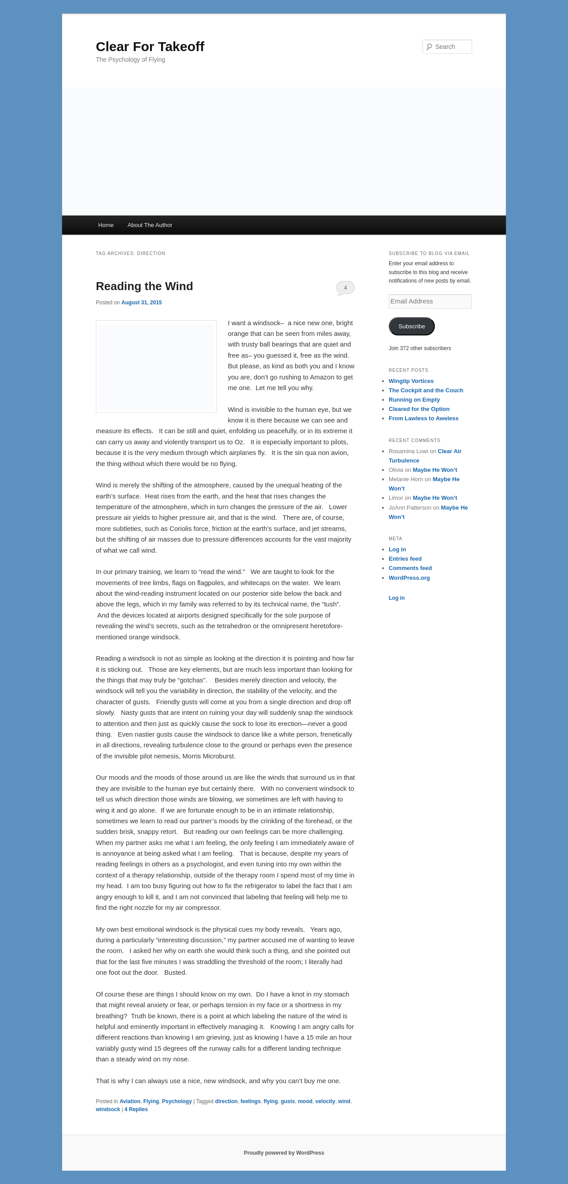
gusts (288, 1101)
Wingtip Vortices (411, 381)
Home (106, 225)
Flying (151, 1101)
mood (305, 1101)
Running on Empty (414, 399)
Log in (397, 549)
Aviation (129, 1101)
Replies (136, 1109)
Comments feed (410, 568)
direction (226, 1101)
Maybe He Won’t (435, 469)
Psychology (177, 1101)
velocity (325, 1101)
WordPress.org (409, 577)
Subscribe (411, 326)
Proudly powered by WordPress (284, 1153)
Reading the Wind (144, 286)
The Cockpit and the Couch (426, 390)
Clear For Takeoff (150, 46)
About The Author (149, 225)
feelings (250, 1101)
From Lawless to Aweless (424, 418)
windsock (108, 1109)
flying (271, 1101)
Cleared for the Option (419, 409)
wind (344, 1101)
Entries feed (405, 558)
